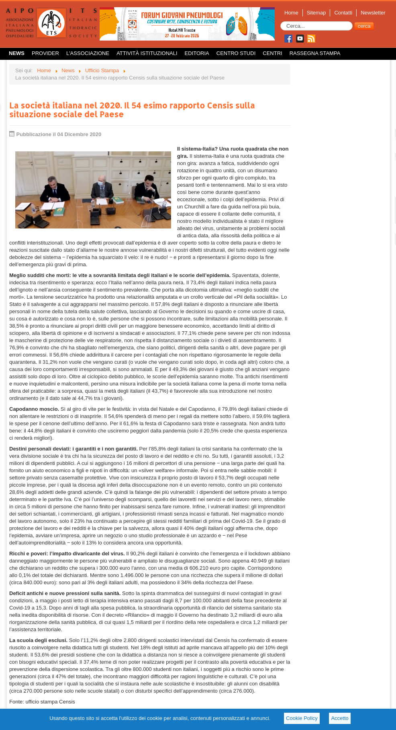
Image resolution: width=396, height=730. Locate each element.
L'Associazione (87, 53)
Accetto (339, 718)
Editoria (197, 53)
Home (291, 13)
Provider (45, 53)
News (16, 53)
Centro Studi (236, 53)
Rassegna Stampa (315, 53)
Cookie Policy (302, 718)
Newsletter (373, 13)
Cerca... (280, 21)
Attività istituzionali (146, 53)
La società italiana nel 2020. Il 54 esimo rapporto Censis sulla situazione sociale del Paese (132, 109)
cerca (364, 26)
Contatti (343, 13)
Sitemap (316, 13)
